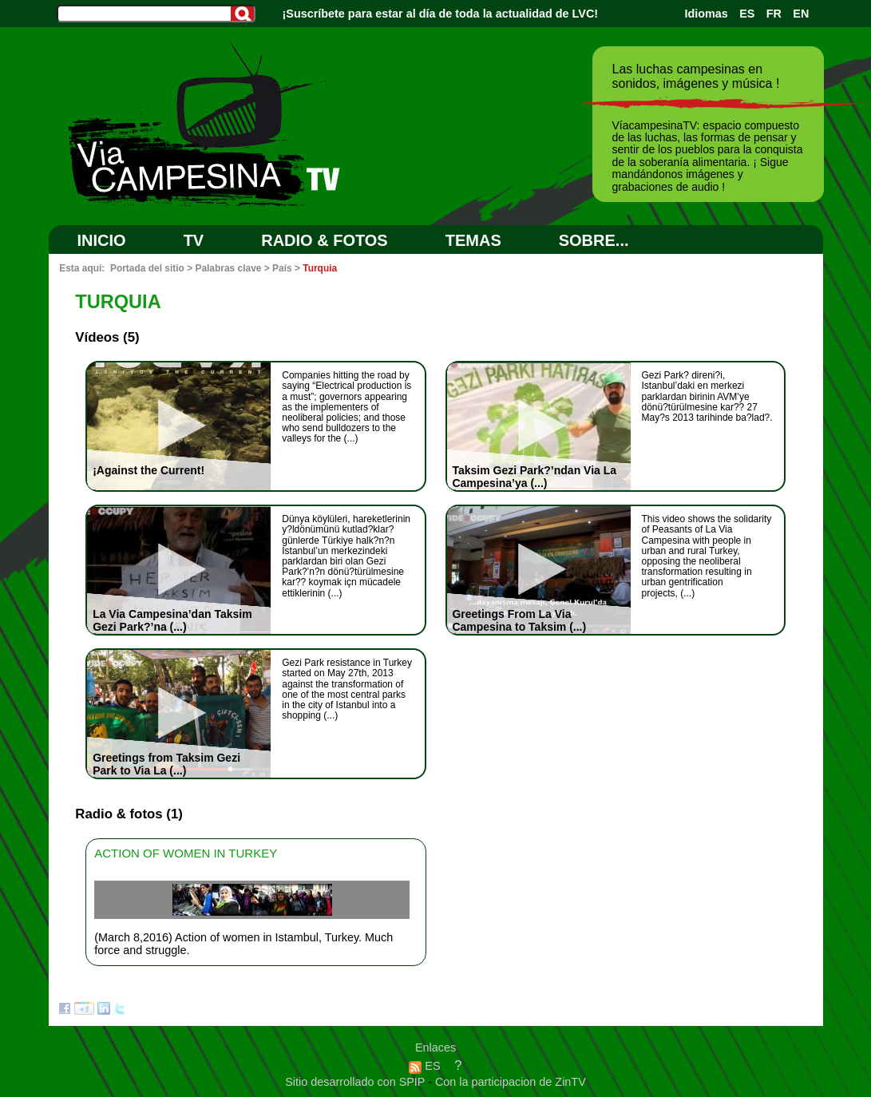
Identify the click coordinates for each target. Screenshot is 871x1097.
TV (194, 240)
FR (774, 13)
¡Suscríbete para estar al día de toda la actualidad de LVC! (441, 13)
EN (801, 13)
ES (746, 13)
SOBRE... (594, 240)
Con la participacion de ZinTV (510, 1081)
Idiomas (705, 13)
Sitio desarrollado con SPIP (356, 1081)
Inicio (101, 240)
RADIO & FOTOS (324, 240)
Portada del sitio (147, 268)
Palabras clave (228, 268)
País (282, 268)
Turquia (320, 268)
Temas (473, 240)
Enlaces (435, 1047)
